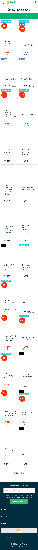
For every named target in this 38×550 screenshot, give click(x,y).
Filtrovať (6, 16)
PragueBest (24, 546)
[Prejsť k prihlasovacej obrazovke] (31, 3)
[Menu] (3, 2)
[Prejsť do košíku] (35, 3)
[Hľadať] (27, 3)
